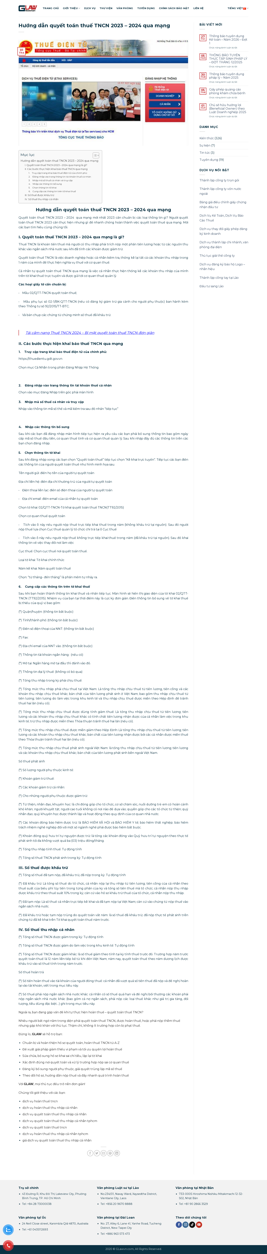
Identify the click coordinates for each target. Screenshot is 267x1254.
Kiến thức (207, 138)
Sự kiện (205, 145)
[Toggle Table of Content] (94, 155)
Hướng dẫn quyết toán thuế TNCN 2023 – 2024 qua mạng (59, 160)
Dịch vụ (89, 8)
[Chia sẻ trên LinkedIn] (117, 1153)
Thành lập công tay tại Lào (219, 277)
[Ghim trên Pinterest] (110, 1153)
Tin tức (205, 152)
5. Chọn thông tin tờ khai (43, 187)
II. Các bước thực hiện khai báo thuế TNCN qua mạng (56, 168)
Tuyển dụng (146, 8)
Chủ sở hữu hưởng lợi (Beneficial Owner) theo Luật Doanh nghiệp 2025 (227, 108)
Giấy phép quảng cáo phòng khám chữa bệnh (227, 91)
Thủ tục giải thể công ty (217, 255)
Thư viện (106, 8)
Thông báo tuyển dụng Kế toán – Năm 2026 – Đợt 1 (228, 39)
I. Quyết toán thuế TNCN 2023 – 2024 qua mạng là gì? (56, 165)
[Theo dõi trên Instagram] (185, 1225)
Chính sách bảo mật (174, 8)
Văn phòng (124, 8)
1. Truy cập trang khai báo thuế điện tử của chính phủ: (58, 173)
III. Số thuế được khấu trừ (39, 195)
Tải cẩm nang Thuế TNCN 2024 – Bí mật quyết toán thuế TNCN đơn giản (90, 332)
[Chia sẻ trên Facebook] (90, 1153)
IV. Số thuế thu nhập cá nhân (41, 199)
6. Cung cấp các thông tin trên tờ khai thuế (52, 191)
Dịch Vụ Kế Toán (212, 215)
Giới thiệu (71, 8)
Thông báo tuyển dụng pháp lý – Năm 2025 (226, 75)
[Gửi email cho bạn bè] (103, 1153)
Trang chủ (51, 8)
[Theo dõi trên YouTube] (199, 1225)
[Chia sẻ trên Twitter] (97, 1153)
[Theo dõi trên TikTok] (192, 1225)
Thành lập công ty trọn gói (219, 180)
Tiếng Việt (238, 8)
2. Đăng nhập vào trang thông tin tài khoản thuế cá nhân (60, 176)
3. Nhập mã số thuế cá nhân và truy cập (50, 180)
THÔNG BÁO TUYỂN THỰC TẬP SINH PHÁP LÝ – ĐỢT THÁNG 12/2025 (228, 58)
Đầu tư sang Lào (212, 286)
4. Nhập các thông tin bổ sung (45, 184)
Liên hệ (198, 8)
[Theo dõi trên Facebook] (179, 1225)
